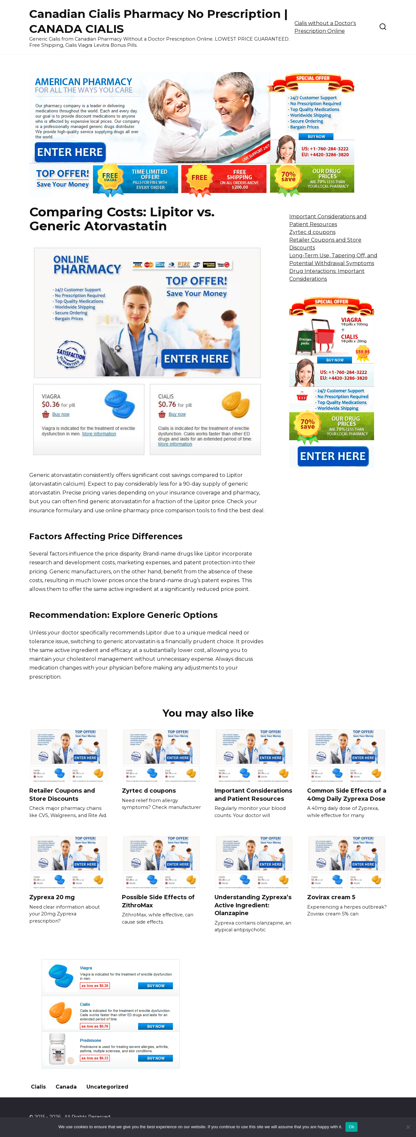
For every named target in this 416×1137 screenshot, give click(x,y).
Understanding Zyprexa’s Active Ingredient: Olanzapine (253, 905)
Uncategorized (107, 1087)
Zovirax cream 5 (331, 897)
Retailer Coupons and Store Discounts (62, 794)
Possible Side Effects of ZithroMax (158, 901)
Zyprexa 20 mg (52, 897)
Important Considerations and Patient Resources (253, 794)
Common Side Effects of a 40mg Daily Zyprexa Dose (346, 794)
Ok (351, 1126)
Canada (66, 1087)
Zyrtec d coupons (312, 232)
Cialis (38, 1087)
